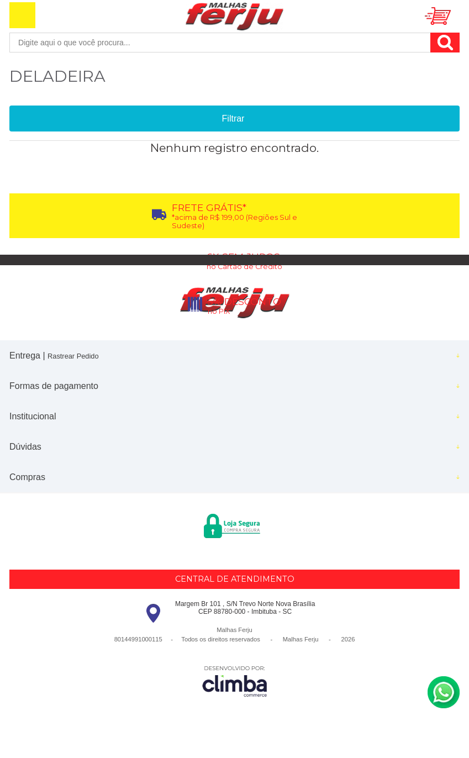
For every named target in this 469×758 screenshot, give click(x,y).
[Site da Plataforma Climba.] (234, 681)
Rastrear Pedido (73, 356)
